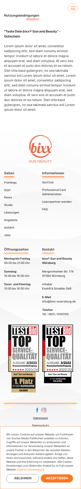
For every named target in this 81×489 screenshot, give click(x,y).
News (8, 197)
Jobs (7, 235)
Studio (8, 205)
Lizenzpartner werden (57, 201)
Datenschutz (40, 425)
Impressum (40, 418)
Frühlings (10, 182)
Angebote (10, 220)
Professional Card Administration (54, 192)
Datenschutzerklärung (30, 469)
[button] (73, 8)
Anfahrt (9, 227)
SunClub (48, 182)
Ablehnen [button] (23, 478)
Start (7, 190)
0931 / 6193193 (58, 314)
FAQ (45, 209)
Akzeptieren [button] (57, 478)
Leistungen (11, 212)
